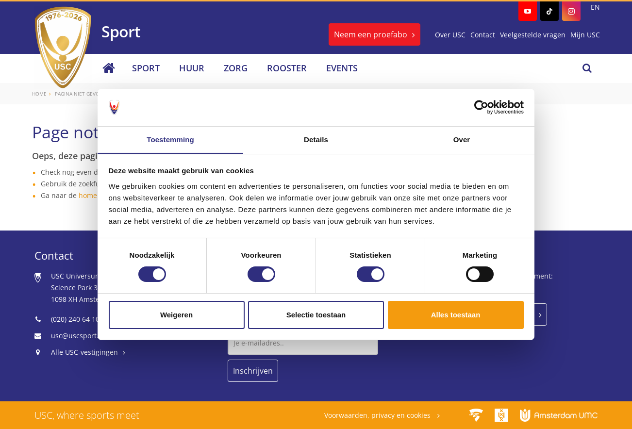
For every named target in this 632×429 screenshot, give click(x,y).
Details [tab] (316, 139)
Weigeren (176, 315)
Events (342, 68)
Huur (191, 68)
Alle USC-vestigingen (84, 352)
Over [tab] (461, 139)
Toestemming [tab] (170, 139)
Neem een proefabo (370, 34)
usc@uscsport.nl (78, 335)
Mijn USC (585, 34)
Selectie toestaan (316, 315)
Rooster (287, 68)
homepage (96, 195)
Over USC (450, 34)
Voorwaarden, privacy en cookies (378, 415)
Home (39, 93)
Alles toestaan (456, 315)
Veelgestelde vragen (532, 34)
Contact (482, 34)
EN (595, 7)
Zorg (236, 68)
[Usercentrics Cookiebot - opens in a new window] (481, 107)
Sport (146, 68)
